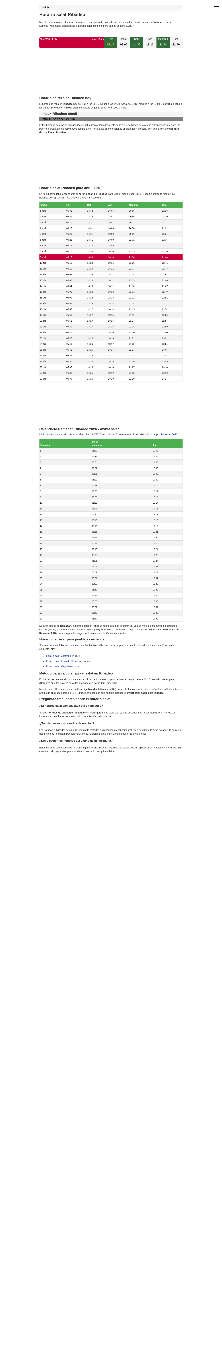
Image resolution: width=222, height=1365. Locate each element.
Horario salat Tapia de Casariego (64, 661)
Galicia (45, 7)
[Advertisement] (111, 74)
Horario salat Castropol (59, 656)
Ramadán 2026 (168, 434)
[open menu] (216, 5)
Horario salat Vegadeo (58, 666)
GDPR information (49, 767)
